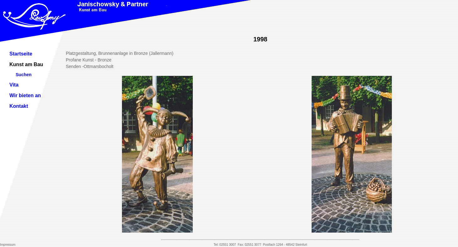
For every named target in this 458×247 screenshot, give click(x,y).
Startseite (20, 53)
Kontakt (18, 106)
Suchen (24, 74)
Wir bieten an (25, 95)
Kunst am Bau (26, 64)
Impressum (7, 244)
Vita (13, 84)
